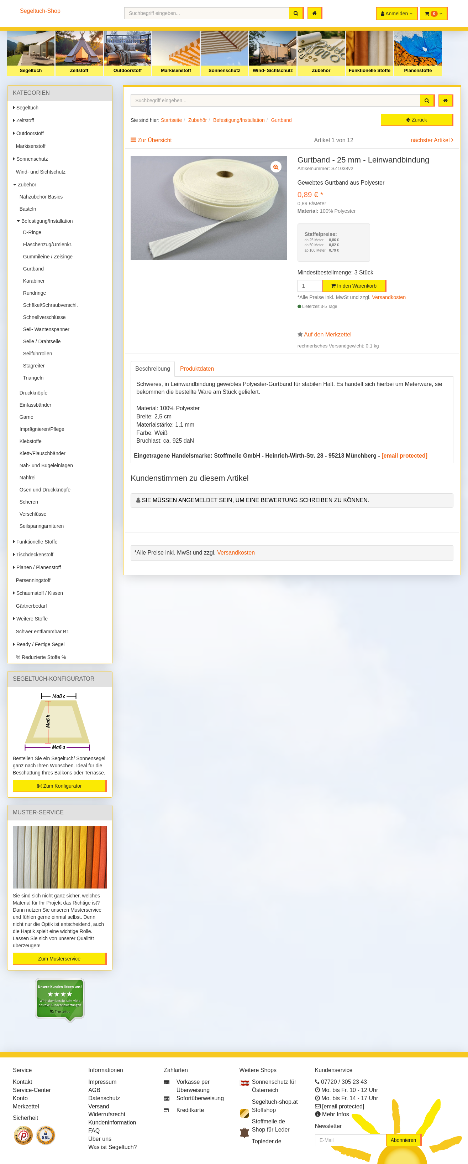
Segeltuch (31, 70)
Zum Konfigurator (59, 786)
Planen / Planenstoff (37, 567)
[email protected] (404, 456)
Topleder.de (267, 1141)
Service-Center (32, 1090)
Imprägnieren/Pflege (40, 429)
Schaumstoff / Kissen (38, 593)
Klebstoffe (29, 441)
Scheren (27, 502)
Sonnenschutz (224, 70)
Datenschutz (104, 1098)
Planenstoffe (418, 70)
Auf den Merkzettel (327, 334)
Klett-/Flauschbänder (41, 453)
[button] (434, 13)
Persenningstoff (32, 580)
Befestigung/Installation (45, 221)
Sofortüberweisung (200, 1098)
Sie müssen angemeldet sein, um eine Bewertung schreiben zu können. (255, 500)
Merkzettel (26, 1106)
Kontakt (22, 1082)
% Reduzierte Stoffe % (39, 657)
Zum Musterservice (59, 959)
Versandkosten (389, 297)
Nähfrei (26, 477)
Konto (20, 1098)
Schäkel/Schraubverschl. (49, 305)
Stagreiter (32, 366)
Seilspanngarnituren (40, 526)
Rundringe (33, 293)
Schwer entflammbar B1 (41, 631)
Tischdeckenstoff (33, 554)
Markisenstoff (176, 70)
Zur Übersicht (155, 140)
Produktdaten (197, 369)
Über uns (99, 1139)
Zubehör (321, 70)
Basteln (26, 209)
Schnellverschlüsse (43, 317)
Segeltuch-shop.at (275, 1102)
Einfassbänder (34, 405)
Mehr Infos (335, 1114)
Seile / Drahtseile (40, 341)
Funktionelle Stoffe (369, 70)
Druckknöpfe (32, 393)
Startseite (171, 120)
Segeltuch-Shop (40, 11)
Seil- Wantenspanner (44, 329)
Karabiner (32, 281)
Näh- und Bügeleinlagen (45, 465)
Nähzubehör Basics (40, 197)
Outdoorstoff (128, 70)
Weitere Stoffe (30, 619)
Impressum (102, 1082)
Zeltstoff (79, 70)
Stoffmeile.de (268, 1121)
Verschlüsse (31, 514)
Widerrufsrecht (106, 1114)
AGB (94, 1090)
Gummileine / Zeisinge (46, 256)
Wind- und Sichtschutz (39, 172)
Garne (25, 417)
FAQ (94, 1131)
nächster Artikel (431, 140)
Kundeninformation (112, 1122)
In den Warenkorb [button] (354, 286)
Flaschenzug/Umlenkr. (46, 244)
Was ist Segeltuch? (112, 1147)
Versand (98, 1106)
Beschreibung (152, 369)
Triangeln (31, 378)
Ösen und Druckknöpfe (43, 490)
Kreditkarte (190, 1110)
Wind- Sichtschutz (273, 70)
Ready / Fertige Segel (38, 644)
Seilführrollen (36, 353)
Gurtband (32, 269)
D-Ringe (30, 232)
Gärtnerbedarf (30, 606)
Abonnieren (403, 1140)
